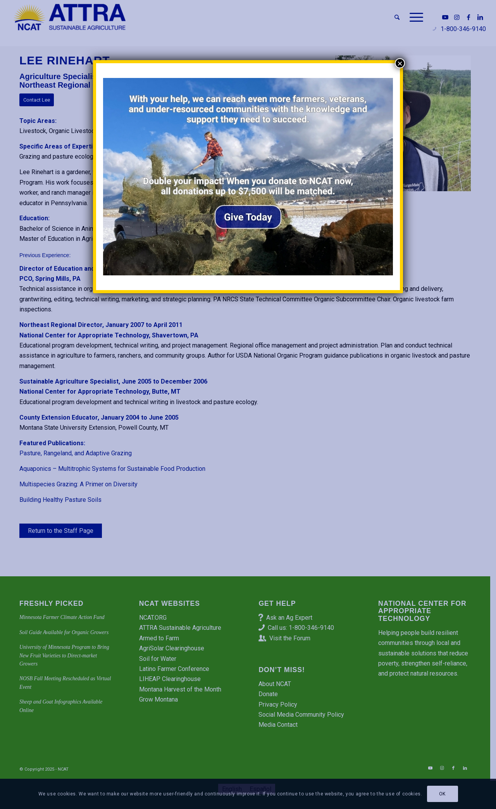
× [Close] (400, 63)
